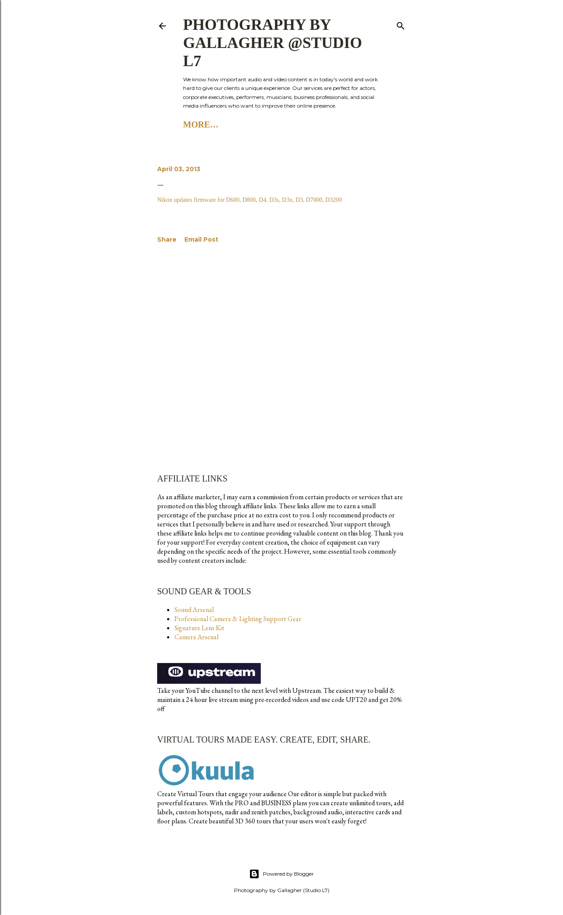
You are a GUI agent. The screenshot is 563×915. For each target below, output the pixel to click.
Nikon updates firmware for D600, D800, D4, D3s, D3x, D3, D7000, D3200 (249, 200)
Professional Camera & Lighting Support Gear (237, 618)
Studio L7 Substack (315, 124)
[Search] (400, 24)
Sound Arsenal (194, 609)
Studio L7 (239, 124)
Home (196, 124)
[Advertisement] (281, 328)
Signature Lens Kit (199, 627)
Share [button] (167, 239)
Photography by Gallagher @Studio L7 (272, 43)
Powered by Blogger (281, 874)
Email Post (201, 239)
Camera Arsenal (196, 636)
